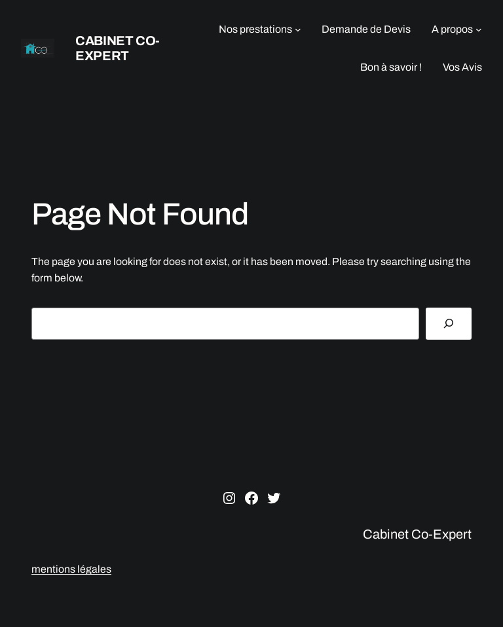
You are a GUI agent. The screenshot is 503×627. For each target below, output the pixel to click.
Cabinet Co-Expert (117, 48)
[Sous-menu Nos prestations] (298, 29)
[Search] (449, 324)
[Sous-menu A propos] (478, 29)
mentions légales (71, 569)
